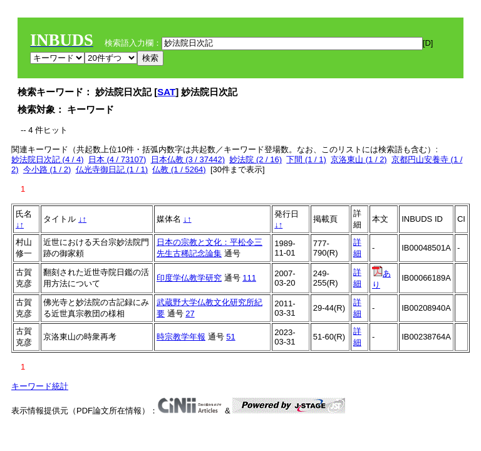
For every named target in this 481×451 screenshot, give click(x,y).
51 (230, 336)
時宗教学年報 (181, 336)
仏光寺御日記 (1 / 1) (112, 169)
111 (249, 278)
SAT (166, 91)
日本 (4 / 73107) (117, 159)
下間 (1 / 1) (306, 159)
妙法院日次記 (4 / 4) (47, 159)
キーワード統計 (39, 386)
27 (189, 313)
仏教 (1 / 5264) (178, 169)
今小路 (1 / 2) (47, 169)
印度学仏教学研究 (189, 278)
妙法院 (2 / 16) (255, 159)
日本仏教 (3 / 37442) (188, 159)
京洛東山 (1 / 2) (359, 159)
